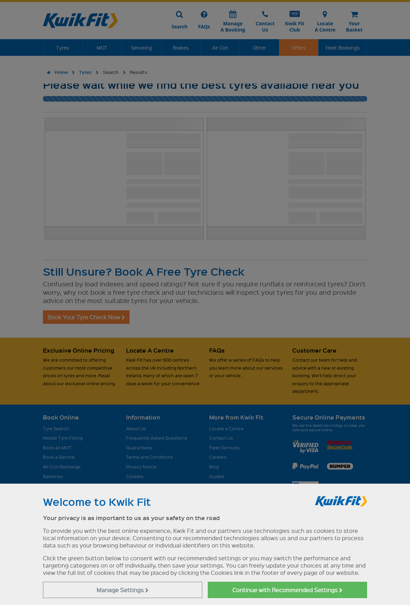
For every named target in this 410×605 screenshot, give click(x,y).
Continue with (287, 590)
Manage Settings (123, 590)
